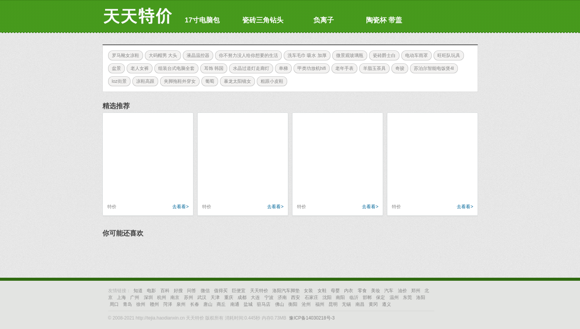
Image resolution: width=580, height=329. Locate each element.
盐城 (248, 304)
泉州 (180, 304)
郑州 (415, 290)
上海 (121, 297)
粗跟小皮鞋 (270, 81)
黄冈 (373, 304)
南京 (174, 297)
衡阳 (292, 304)
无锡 (346, 304)
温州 (394, 297)
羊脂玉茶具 (372, 68)
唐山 (207, 304)
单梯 (281, 68)
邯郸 (367, 297)
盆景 (114, 68)
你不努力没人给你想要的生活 (246, 55)
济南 (282, 297)
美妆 (375, 290)
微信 (205, 290)
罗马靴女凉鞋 (123, 55)
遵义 (386, 304)
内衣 (348, 290)
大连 (255, 297)
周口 (114, 304)
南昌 (360, 304)
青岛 (127, 304)
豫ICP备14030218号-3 (312, 318)
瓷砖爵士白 (382, 55)
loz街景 (117, 81)
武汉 (201, 297)
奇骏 (397, 68)
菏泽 (167, 304)
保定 (380, 297)
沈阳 (327, 297)
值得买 (221, 290)
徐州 (140, 304)
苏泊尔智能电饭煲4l (432, 68)
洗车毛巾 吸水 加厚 (305, 55)
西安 (295, 297)
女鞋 (322, 290)
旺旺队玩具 (447, 55)
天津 (215, 297)
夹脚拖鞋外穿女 (178, 81)
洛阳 (420, 297)
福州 (319, 304)
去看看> (180, 206)
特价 (111, 206)
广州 (134, 297)
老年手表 (343, 68)
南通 (234, 304)
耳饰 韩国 (211, 68)
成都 (242, 297)
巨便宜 (238, 290)
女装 (308, 290)
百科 (165, 290)
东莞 (407, 297)
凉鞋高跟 (143, 81)
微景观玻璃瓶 (347, 55)
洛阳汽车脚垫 (286, 290)
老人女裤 (138, 68)
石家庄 (311, 297)
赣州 (154, 304)
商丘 (221, 304)
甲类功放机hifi (310, 68)
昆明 (333, 304)
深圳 (148, 297)
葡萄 (207, 81)
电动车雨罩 (414, 55)
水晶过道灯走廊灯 (249, 68)
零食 (362, 290)
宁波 (268, 297)
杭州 (161, 297)
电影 (151, 290)
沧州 (306, 304)
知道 (138, 290)
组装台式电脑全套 (174, 68)
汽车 (388, 290)
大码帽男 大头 (161, 55)
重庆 (228, 297)
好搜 (178, 290)
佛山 (279, 304)
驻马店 (263, 304)
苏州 (188, 297)
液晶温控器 (196, 55)
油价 (402, 290)
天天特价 (259, 290)
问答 (191, 290)
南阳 (340, 297)
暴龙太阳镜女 (235, 81)
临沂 (353, 297)
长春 (194, 304)
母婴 (335, 290)
